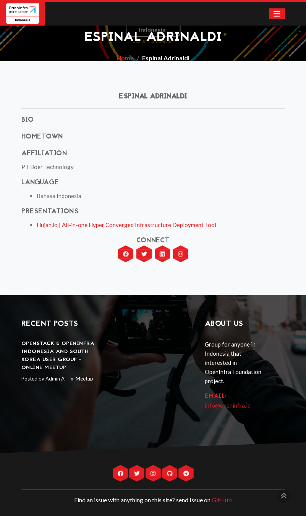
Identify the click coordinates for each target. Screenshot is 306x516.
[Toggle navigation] (277, 13)
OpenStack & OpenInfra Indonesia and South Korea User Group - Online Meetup (58, 356)
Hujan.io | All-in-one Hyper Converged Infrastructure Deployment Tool (126, 224)
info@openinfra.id (228, 405)
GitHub (222, 499)
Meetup (83, 379)
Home (125, 57)
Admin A (55, 379)
